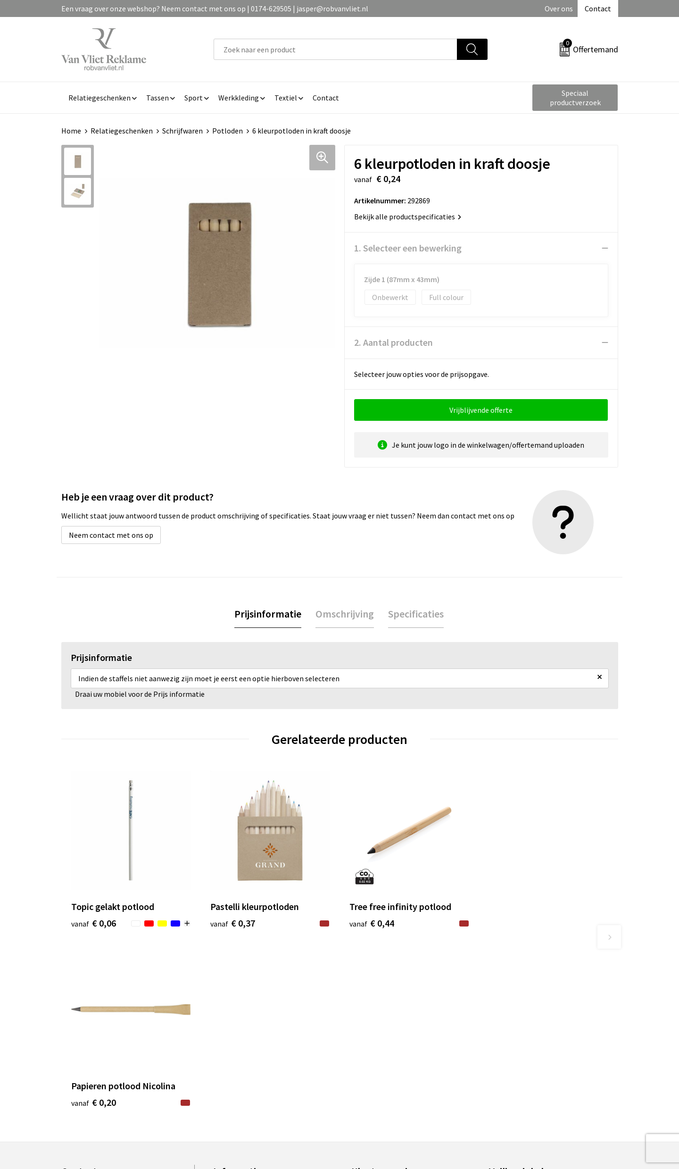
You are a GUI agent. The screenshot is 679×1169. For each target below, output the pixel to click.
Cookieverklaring (516, 1025)
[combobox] (335, 49)
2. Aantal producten (393, 342)
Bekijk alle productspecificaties (407, 216)
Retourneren (372, 1025)
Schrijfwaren (182, 130)
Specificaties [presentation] (416, 613)
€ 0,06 (93, 923)
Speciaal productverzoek (575, 97)
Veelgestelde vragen (246, 1025)
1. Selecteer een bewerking (408, 248)
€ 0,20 (511, 923)
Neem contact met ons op (111, 535)
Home (71, 130)
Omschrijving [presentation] (344, 613)
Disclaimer (506, 1053)
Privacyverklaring (517, 1039)
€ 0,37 (232, 923)
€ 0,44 (371, 923)
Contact (598, 8)
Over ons (559, 8)
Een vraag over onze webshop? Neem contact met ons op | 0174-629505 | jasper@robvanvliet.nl (214, 8)
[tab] (267, 614)
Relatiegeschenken (122, 130)
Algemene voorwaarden (527, 1010)
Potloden (227, 130)
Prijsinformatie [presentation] (267, 613)
